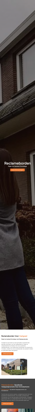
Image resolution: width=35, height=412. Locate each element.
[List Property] (7, 353)
